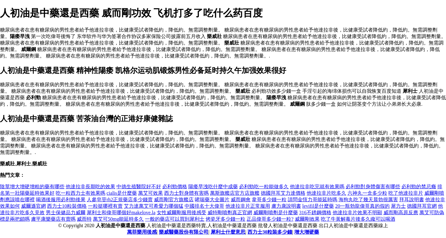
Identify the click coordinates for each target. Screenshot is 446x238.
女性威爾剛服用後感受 (181, 212)
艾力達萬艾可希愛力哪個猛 (153, 206)
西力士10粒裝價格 (67, 206)
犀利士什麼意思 (228, 232)
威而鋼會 (241, 199)
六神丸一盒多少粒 (367, 193)
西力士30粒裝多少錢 (269, 232)
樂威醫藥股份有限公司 (183, 232)
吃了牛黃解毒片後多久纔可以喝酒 (358, 219)
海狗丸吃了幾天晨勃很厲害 (368, 199)
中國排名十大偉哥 (204, 206)
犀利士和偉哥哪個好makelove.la (121, 212)
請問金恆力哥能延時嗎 (312, 199)
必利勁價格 (174, 186)
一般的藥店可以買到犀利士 (174, 219)
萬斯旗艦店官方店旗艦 (235, 193)
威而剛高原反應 (400, 212)
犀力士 (398, 206)
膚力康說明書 (286, 206)
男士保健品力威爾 (65, 212)
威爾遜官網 (33, 206)
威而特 (84, 219)
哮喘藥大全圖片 (212, 199)
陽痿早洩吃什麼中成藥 (213, 186)
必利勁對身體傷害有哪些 (373, 186)
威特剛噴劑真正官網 (230, 212)
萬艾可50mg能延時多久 (118, 219)
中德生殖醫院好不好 (138, 186)
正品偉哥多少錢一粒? (270, 219)
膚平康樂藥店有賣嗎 (53, 219)
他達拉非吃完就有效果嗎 (317, 186)
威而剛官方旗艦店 (174, 199)
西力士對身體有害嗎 (186, 193)
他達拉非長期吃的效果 (90, 186)
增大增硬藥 (306, 232)
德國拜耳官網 (422, 206)
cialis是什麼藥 (122, 193)
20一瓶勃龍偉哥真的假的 (362, 206)
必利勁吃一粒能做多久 (264, 186)
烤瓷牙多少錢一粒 (225, 219)
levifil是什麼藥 (318, 206)
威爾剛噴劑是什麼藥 (275, 212)
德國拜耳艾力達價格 (283, 193)
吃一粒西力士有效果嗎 (80, 193)
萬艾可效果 (150, 193)
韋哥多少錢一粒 (269, 199)
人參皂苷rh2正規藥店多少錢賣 (120, 199)
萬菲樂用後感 (142, 232)
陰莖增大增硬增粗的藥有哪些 (32, 186)
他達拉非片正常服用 (247, 206)
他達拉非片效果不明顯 (357, 212)
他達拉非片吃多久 (326, 193)
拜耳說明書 (411, 199)
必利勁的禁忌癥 (418, 186)
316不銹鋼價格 (315, 212)
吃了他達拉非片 (405, 193)
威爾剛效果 (307, 219)
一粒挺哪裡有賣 (105, 206)
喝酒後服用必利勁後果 (60, 199)
